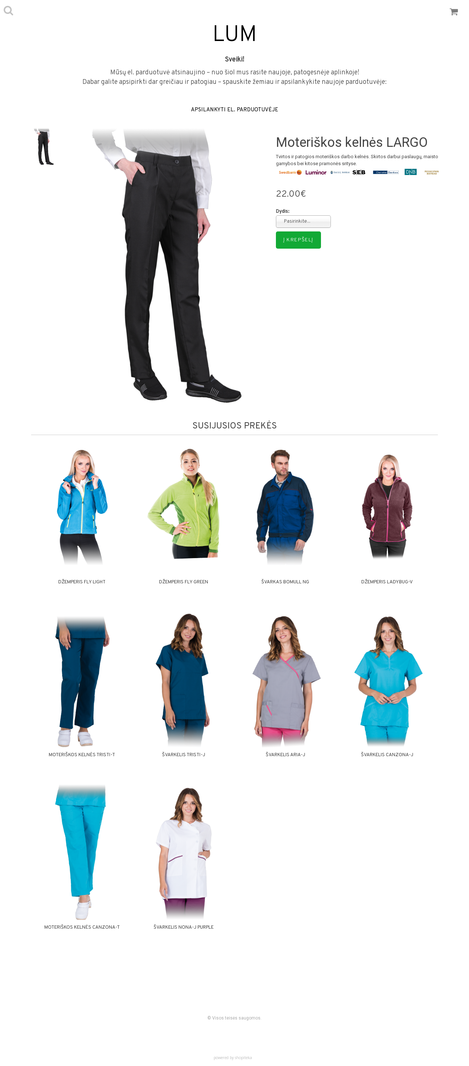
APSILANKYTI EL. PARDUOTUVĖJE (234, 110)
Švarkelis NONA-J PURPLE (184, 928)
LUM (235, 35)
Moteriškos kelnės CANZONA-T (82, 928)
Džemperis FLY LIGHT (82, 582)
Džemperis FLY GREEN (183, 582)
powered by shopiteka (233, 1057)
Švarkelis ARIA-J (285, 755)
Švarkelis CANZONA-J (387, 755)
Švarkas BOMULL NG (285, 582)
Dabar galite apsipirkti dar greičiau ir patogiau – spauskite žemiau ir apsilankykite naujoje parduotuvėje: (234, 82)
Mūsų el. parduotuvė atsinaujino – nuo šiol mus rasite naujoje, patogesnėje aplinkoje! (234, 72)
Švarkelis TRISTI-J (183, 755)
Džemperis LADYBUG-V (387, 582)
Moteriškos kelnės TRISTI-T (82, 755)
